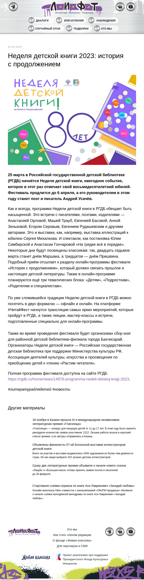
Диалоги (42, 20)
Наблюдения (106, 20)
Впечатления (74, 20)
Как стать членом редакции (72, 535)
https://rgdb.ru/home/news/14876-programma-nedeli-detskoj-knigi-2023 (68, 379)
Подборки (81, 28)
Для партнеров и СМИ (72, 546)
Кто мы (106, 28)
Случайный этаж (47, 28)
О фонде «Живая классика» (72, 541)
